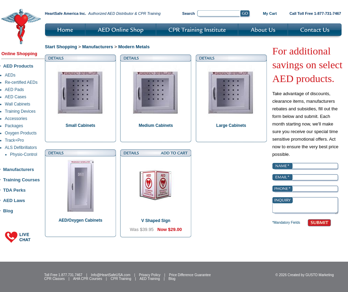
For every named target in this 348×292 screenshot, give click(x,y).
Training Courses (21, 179)
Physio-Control (23, 154)
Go (245, 14)
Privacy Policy (149, 275)
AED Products (18, 66)
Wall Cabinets (17, 104)
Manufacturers (18, 169)
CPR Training (121, 279)
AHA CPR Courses (87, 279)
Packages (14, 125)
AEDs (10, 75)
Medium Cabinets (156, 125)
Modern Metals (133, 46)
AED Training (149, 279)
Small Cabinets (80, 125)
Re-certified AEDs (21, 82)
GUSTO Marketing (320, 275)
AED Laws (14, 200)
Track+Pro (14, 140)
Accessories (16, 118)
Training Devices (20, 111)
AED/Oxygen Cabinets (81, 220)
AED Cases (15, 96)
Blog (8, 210)
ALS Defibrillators (21, 147)
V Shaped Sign (155, 220)
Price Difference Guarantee (190, 275)
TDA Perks (14, 190)
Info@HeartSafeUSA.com (110, 275)
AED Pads (14, 89)
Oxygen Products (21, 133)
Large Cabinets (231, 125)
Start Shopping (61, 46)
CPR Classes (54, 279)
